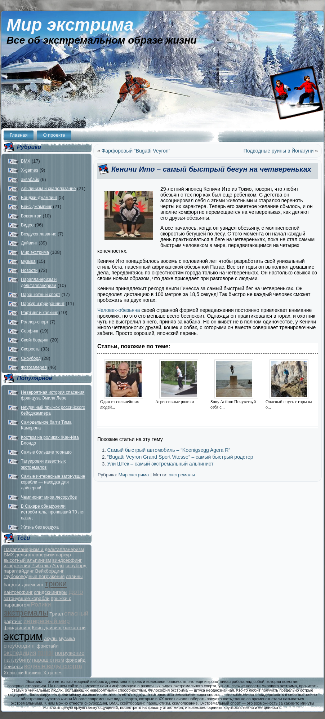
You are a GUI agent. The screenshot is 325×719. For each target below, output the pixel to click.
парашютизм (48, 660)
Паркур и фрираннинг (42, 303)
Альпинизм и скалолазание (48, 188)
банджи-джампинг (24, 584)
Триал (56, 614)
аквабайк (30, 179)
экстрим (23, 636)
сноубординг (19, 646)
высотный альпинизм (27, 560)
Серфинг (30, 331)
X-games (29, 170)
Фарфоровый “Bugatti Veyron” (136, 151)
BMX (25, 161)
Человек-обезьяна (119, 310)
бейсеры (13, 666)
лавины (74, 576)
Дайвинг (29, 243)
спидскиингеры (50, 592)
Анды (58, 565)
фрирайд (75, 660)
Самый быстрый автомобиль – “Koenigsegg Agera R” (168, 450)
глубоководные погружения (34, 576)
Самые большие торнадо (46, 452)
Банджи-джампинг (39, 197)
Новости (29, 270)
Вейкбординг (49, 571)
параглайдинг (19, 571)
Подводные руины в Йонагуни (279, 151)
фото (75, 591)
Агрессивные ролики (174, 401)
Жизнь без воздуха (40, 527)
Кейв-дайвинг (47, 627)
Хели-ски (13, 672)
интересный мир (46, 621)
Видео (27, 225)
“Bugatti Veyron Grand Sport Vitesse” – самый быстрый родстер (180, 457)
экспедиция (20, 652)
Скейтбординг (35, 340)
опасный (76, 613)
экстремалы (26, 612)
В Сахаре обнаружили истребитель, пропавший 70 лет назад (53, 512)
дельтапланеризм (34, 554)
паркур (63, 554)
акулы (50, 638)
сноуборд (76, 565)
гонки (45, 652)
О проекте (54, 135)
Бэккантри (31, 216)
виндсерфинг (67, 560)
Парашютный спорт (40, 294)
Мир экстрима (70, 24)
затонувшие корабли (26, 598)
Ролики (41, 604)
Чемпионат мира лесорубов (49, 497)
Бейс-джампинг (36, 206)
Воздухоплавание (38, 234)
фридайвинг (17, 627)
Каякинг (33, 672)
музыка (28, 261)
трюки (56, 583)
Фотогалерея (34, 367)
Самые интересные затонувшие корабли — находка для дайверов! (53, 482)
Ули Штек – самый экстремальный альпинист (160, 464)
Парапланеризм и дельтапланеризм (44, 549)
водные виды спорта (53, 666)
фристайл (47, 646)
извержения (17, 565)
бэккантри (74, 627)
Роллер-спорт (34, 322)
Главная (18, 135)
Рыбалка (41, 565)
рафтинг (13, 621)
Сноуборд (31, 358)
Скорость (30, 349)
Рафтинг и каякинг (39, 312)
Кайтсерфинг (18, 592)
